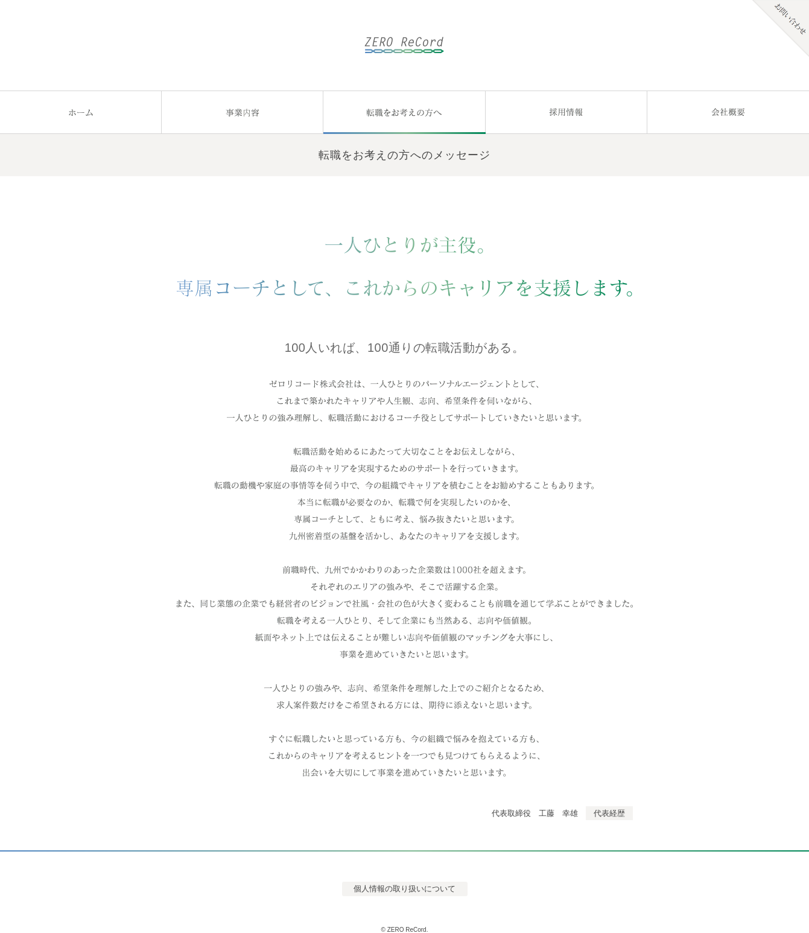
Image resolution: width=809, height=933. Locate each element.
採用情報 (566, 112)
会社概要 (728, 112)
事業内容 (242, 112)
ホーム (81, 112)
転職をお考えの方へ (404, 112)
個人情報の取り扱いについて (404, 888)
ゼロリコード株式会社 (404, 45)
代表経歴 (609, 813)
